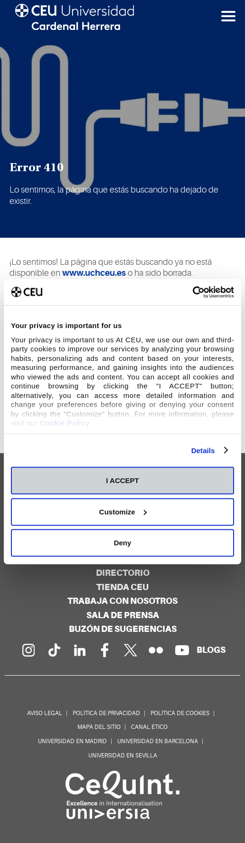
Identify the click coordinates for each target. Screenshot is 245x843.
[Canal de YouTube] (182, 650)
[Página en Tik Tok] (54, 650)
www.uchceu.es (94, 273)
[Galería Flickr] (156, 650)
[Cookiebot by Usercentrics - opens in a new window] (192, 292)
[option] (122, 119)
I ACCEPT (122, 480)
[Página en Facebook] (105, 650)
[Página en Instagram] (28, 650)
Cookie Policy (65, 423)
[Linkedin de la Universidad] (79, 650)
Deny (123, 543)
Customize (123, 511)
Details (203, 450)
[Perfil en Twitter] (130, 650)
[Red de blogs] (211, 650)
